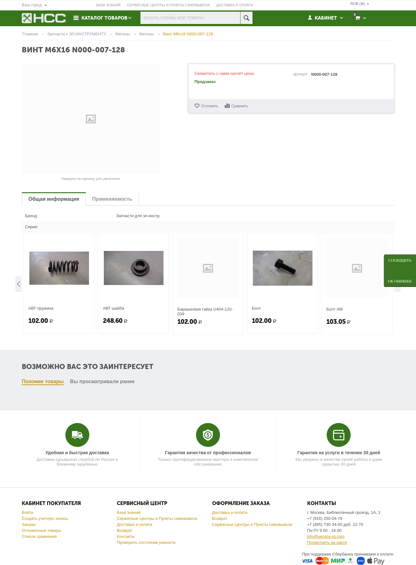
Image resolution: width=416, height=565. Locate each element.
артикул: (300, 74)
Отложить (209, 106)
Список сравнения (39, 536)
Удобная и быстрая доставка (77, 452)
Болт (256, 365)
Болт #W (334, 366)
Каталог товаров (104, 18)
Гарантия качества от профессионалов (208, 452)
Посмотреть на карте (327, 542)
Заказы (28, 524)
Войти (27, 512)
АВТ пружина (40, 365)
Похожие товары (43, 278)
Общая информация (53, 199)
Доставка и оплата (134, 524)
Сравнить (239, 106)
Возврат (124, 530)
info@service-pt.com (326, 536)
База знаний (128, 512)
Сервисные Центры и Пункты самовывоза (157, 518)
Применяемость (112, 199)
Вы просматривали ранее (102, 278)
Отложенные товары (41, 530)
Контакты (125, 536)
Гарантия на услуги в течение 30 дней (338, 452)
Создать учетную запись (45, 518)
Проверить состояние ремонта (146, 542)
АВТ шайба (113, 365)
